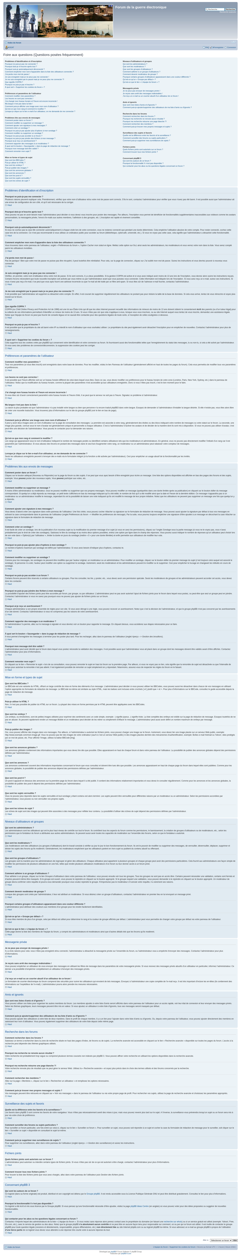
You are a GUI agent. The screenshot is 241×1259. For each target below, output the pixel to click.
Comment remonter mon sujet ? (18, 151)
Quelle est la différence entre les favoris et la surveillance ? (147, 135)
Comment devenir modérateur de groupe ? (140, 74)
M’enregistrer (218, 47)
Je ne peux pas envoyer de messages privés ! (141, 91)
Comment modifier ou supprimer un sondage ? (24, 133)
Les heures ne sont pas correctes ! (19, 98)
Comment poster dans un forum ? (18, 120)
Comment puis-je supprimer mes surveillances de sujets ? (146, 141)
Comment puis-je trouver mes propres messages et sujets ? (147, 127)
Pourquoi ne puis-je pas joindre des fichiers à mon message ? (30, 138)
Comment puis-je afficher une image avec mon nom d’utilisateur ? (32, 106)
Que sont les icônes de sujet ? (17, 181)
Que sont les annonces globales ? (19, 170)
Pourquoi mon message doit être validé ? (21, 149)
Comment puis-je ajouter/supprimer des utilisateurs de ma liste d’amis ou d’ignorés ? (157, 107)
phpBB (113, 1251)
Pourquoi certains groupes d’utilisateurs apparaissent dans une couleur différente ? (156, 77)
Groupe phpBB (93, 1194)
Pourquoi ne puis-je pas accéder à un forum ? (23, 136)
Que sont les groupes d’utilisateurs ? (138, 69)
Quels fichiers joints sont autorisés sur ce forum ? (143, 149)
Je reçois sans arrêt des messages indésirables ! (143, 93)
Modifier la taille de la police (233, 42)
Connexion (231, 47)
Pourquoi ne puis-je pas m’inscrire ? (19, 85)
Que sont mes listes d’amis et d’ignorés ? (139, 105)
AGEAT (11, 47)
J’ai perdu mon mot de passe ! (17, 74)
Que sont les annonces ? (15, 173)
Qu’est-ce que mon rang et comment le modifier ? (25, 109)
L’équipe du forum (160, 1247)
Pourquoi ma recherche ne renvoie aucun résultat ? (144, 119)
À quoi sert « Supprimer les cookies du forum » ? (25, 87)
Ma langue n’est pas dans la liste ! (19, 104)
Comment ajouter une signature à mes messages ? (26, 125)
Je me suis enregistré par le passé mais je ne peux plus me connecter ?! (34, 79)
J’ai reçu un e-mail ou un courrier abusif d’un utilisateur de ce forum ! (151, 96)
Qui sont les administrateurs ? (135, 64)
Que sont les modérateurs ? (134, 66)
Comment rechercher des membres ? (138, 124)
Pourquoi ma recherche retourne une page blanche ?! (145, 121)
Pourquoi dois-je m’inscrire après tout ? (21, 66)
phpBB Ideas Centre (140, 1206)
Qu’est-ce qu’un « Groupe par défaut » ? (139, 79)
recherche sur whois (173, 1221)
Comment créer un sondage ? (17, 128)
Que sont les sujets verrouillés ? (18, 178)
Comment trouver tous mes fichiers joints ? (140, 152)
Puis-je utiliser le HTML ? (15, 163)
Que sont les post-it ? (13, 176)
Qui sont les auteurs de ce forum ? (137, 161)
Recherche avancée (228, 12)
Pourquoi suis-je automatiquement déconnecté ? (25, 69)
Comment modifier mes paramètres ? (20, 96)
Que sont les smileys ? (14, 165)
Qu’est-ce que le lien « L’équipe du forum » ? (141, 82)
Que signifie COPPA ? (14, 82)
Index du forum (14, 43)
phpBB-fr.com (126, 1253)
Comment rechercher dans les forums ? (139, 116)
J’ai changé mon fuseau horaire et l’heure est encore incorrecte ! (31, 101)
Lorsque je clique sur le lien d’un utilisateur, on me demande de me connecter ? (40, 111)
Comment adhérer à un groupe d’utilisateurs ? (141, 72)
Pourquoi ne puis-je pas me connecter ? (21, 64)
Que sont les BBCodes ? (15, 160)
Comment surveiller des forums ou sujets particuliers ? (145, 138)
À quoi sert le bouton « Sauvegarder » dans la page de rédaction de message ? (37, 146)
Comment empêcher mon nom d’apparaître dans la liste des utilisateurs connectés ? (39, 72)
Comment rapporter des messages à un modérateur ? (27, 144)
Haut (10, 205)
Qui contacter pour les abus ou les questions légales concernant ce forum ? (153, 166)
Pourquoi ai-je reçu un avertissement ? (20, 141)
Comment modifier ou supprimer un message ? (24, 123)
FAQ (207, 47)
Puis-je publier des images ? (16, 168)
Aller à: (206, 1240)
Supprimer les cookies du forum (182, 1247)
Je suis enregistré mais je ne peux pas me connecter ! (27, 77)
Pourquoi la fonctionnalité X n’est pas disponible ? (143, 163)
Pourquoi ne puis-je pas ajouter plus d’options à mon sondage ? (31, 131)
